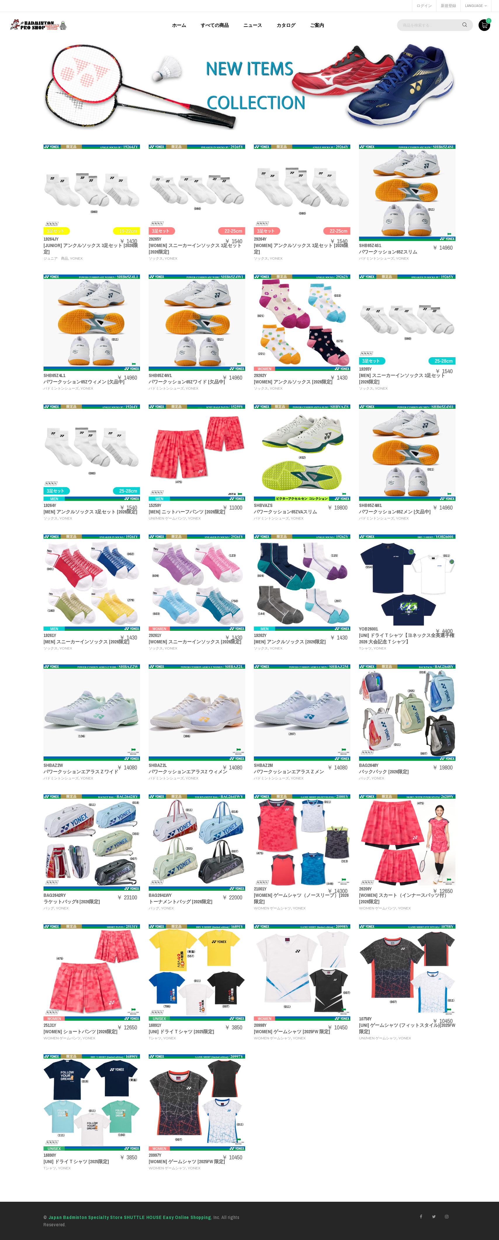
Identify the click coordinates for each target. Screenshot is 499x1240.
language (476, 5)
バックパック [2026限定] (384, 771)
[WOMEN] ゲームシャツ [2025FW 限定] (292, 1031)
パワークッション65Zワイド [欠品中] (187, 381)
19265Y (365, 369)
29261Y (155, 635)
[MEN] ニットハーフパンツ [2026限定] (187, 511)
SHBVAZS (263, 505)
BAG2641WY (160, 895)
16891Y (155, 1025)
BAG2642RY (55, 895)
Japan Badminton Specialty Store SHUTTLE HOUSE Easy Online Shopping (129, 1217)
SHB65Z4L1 (54, 375)
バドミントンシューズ (376, 258)
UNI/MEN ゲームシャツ (377, 1038)
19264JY (51, 239)
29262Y (260, 375)
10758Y (365, 1018)
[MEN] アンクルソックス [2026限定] (290, 641)
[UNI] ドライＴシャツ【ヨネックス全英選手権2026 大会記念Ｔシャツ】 (406, 638)
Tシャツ (365, 648)
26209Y (365, 888)
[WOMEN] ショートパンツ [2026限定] (80, 1031)
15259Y (155, 505)
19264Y (50, 505)
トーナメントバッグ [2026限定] (180, 901)
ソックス (156, 258)
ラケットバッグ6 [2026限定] (72, 901)
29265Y (155, 239)
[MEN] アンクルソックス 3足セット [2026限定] (90, 511)
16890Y (50, 1155)
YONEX (76, 258)
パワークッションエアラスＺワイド (81, 771)
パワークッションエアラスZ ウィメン (188, 771)
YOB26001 (368, 629)
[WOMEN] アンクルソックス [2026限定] (293, 381)
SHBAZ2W (53, 765)
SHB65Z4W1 (160, 375)
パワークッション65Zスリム (388, 252)
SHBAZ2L (158, 765)
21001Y (260, 888)
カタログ (286, 25)
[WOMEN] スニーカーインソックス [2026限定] (195, 641)
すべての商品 (215, 25)
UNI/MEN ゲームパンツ (167, 518)
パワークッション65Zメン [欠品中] (395, 511)
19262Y (260, 635)
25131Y (50, 1025)
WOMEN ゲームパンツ (377, 908)
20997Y (155, 1155)
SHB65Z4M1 (370, 505)
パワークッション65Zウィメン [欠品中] (84, 381)
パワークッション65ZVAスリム (285, 511)
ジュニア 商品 (56, 258)
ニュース (252, 25)
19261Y (50, 635)
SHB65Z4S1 (370, 245)
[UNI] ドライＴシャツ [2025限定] (181, 1031)
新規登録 (448, 5)
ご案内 (317, 25)
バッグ (364, 778)
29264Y (260, 239)
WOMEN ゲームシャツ (272, 908)
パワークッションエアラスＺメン (289, 771)
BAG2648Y (368, 765)
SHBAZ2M (263, 765)
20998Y (260, 1025)
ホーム (179, 25)
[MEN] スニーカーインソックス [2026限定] (86, 641)
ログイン (424, 5)
